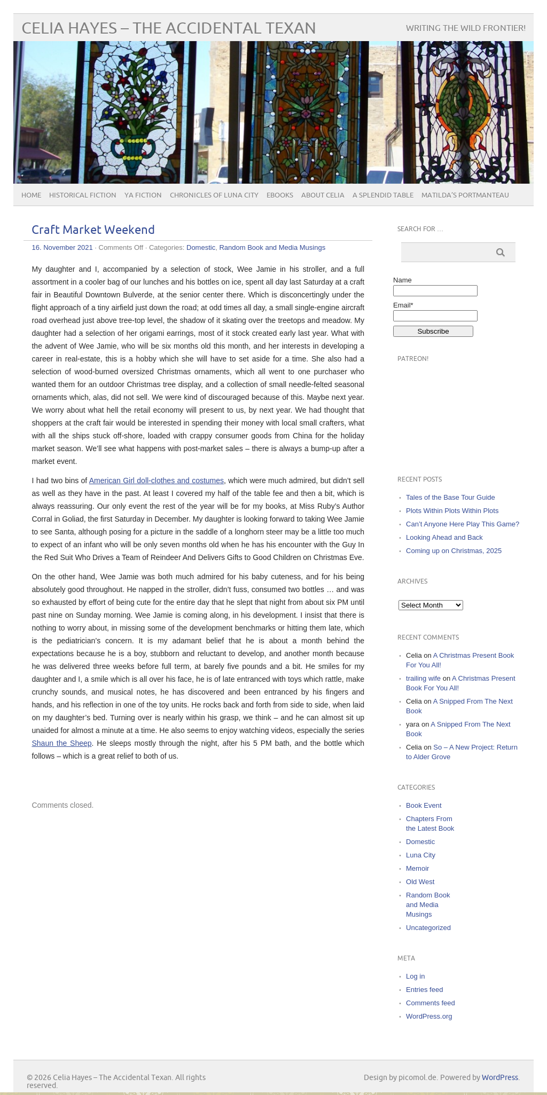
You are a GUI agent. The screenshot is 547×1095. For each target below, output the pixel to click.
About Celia (323, 195)
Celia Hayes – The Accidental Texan (168, 28)
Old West (420, 882)
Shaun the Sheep (61, 743)
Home (31, 195)
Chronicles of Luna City (214, 195)
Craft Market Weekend (93, 230)
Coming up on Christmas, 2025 (454, 551)
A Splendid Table (383, 195)
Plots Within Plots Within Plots (452, 511)
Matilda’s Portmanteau (465, 195)
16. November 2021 (62, 247)
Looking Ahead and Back (444, 537)
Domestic (200, 247)
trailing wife (423, 678)
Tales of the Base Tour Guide (450, 497)
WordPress (500, 1078)
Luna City (420, 855)
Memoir (417, 868)
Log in (415, 976)
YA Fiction (143, 195)
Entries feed (424, 990)
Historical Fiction (82, 195)
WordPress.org (429, 1016)
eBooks (280, 195)
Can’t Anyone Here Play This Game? (462, 524)
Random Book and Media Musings (272, 247)
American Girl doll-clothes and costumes (156, 480)
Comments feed (430, 1003)
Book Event (424, 805)
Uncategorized (428, 928)
